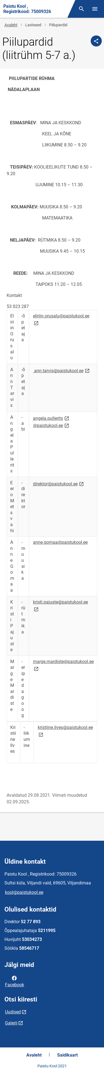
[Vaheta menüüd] (95, 9)
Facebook (14, 981)
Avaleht (10, 25)
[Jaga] (96, 40)
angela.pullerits (51, 418)
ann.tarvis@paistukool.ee (61, 370)
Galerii (11, 1023)
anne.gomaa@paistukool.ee (60, 542)
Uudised (13, 1012)
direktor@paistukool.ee (59, 483)
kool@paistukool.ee (24, 892)
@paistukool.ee (51, 425)
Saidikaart (67, 1055)
